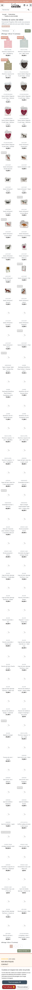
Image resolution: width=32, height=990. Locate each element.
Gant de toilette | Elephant (8, 802)
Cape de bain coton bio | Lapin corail (24, 460)
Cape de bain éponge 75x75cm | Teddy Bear (8, 575)
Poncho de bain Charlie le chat (8, 666)
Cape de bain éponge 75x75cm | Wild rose (8, 688)
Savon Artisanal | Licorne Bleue (24, 211)
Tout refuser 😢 (9, 987)
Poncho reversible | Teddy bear (8, 642)
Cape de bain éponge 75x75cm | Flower (8, 597)
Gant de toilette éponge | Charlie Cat (24, 889)
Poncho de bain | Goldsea (8, 935)
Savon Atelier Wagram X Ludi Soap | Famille (8, 144)
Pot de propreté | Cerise (24, 529)
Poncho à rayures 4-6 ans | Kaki (8, 74)
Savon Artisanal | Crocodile (8, 211)
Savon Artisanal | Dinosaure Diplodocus (8, 256)
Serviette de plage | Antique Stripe (24, 553)
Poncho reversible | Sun (8, 620)
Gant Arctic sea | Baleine (8, 779)
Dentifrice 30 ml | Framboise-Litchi (24, 415)
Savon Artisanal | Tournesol (8, 278)
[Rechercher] (13, 9)
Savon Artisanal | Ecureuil (8, 322)
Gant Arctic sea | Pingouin (24, 779)
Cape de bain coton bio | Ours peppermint (8, 482)
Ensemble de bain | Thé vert (8, 504)
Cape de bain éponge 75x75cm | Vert (24, 666)
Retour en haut (24, 951)
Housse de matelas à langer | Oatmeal (8, 711)
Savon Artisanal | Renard (8, 300)
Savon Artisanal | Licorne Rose (8, 233)
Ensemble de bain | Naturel (24, 482)
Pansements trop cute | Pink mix (8, 889)
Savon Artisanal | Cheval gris (24, 144)
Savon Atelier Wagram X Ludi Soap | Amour (24, 74)
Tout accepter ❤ (14, 982)
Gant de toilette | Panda (24, 802)
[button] (6, 26)
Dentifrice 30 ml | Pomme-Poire (24, 391)
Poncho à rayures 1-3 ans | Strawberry (8, 460)
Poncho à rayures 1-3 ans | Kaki (24, 735)
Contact (4, 964)
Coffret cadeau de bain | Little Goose (24, 824)
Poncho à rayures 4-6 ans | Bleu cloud (24, 51)
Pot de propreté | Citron (8, 553)
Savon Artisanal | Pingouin (24, 322)
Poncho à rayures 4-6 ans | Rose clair (24, 438)
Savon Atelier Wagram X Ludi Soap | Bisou (24, 96)
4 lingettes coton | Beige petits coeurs (24, 935)
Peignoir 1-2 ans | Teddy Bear (24, 620)
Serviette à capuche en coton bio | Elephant (8, 866)
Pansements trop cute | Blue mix (24, 866)
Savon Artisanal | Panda (8, 189)
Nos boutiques (7, 962)
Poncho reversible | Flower (24, 597)
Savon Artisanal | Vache (8, 345)
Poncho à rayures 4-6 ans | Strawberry (8, 51)
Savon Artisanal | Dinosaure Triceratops (24, 233)
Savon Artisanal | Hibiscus (24, 256)
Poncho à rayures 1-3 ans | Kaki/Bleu (8, 438)
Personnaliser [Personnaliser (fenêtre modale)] (22, 987)
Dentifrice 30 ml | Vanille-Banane (8, 415)
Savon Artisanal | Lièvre (24, 300)
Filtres (28, 31)
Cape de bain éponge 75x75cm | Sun (24, 575)
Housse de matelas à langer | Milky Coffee (24, 688)
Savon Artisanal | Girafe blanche (8, 167)
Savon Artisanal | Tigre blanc (24, 189)
